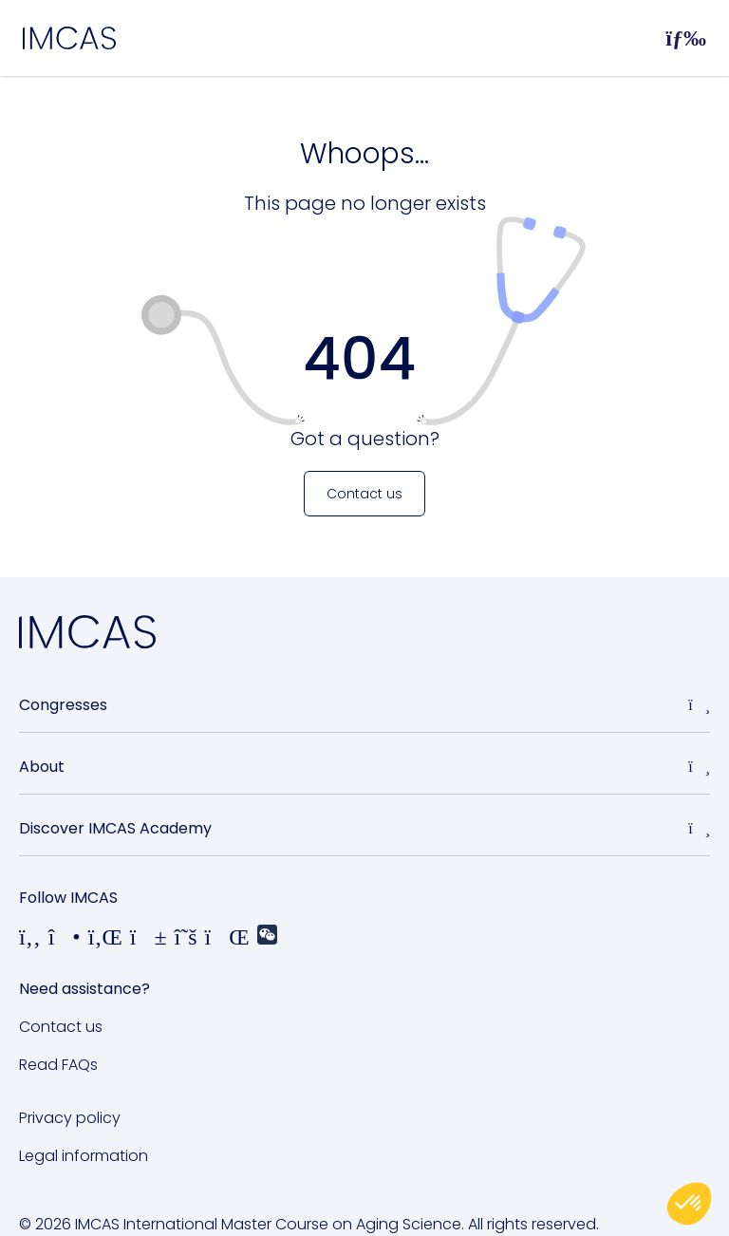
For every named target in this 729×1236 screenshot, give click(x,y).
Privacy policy (70, 1118)
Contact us (61, 1027)
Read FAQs (58, 1065)
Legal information (83, 1156)
